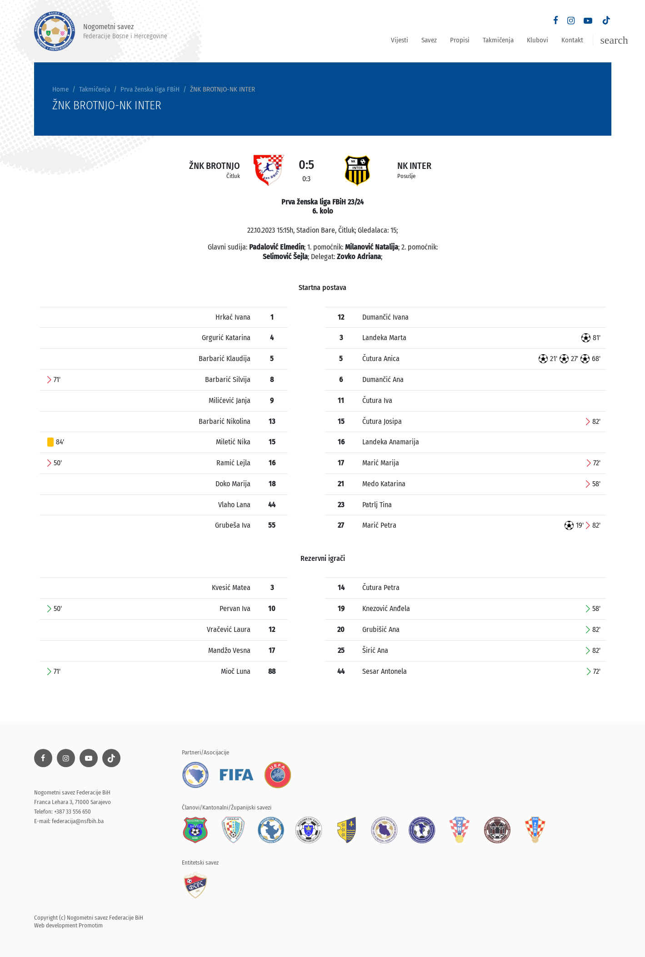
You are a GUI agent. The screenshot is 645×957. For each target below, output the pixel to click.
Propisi (460, 40)
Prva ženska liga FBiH (150, 89)
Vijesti (399, 40)
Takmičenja (498, 40)
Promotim (91, 925)
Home (60, 89)
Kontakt (572, 40)
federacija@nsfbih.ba (78, 821)
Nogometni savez (100, 31)
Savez (429, 40)
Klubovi (537, 40)
